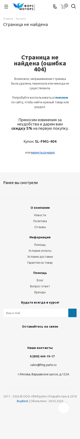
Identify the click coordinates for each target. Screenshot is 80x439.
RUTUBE (65, 336)
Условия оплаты (40, 250)
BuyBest (22, 401)
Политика (40, 221)
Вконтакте (12, 336)
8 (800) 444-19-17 (42, 356)
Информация (40, 237)
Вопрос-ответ (40, 286)
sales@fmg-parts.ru (43, 365)
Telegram (33, 336)
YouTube (44, 336)
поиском (61, 97)
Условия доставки (40, 256)
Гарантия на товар (40, 262)
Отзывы (40, 227)
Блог (40, 280)
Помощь (40, 244)
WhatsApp (55, 336)
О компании (40, 207)
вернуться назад (43, 152)
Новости (40, 215)
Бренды (40, 292)
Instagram (23, 336)
